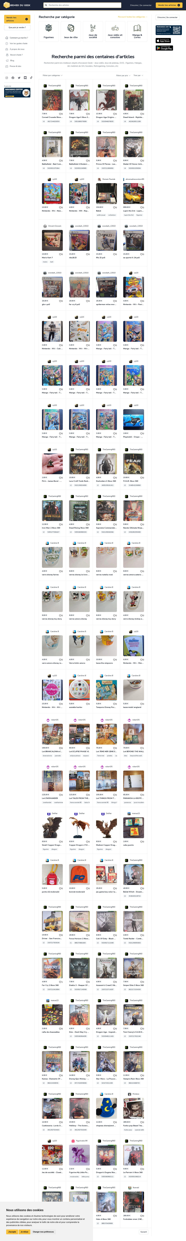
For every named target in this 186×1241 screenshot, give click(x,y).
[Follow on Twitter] (19, 78)
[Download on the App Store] (163, 40)
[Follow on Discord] (25, 78)
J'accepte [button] (12, 1232)
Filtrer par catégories (53, 75)
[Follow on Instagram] (7, 78)
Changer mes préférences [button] (43, 1232)
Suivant (144, 1232)
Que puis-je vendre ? (17, 27)
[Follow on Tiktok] (31, 78)
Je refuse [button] (24, 1232)
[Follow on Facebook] (13, 78)
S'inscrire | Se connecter (141, 5)
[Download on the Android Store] (164, 48)
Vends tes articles (169, 5)
